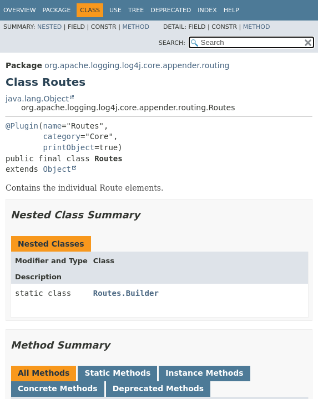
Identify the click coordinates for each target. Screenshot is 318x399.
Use (115, 10)
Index (207, 10)
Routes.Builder (126, 293)
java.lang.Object (37, 98)
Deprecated (170, 10)
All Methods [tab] (43, 373)
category (61, 136)
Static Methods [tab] (117, 373)
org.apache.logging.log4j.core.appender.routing (136, 65)
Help (231, 10)
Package (57, 10)
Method (135, 26)
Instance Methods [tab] (204, 373)
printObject (68, 147)
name (52, 125)
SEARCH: (172, 43)
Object (57, 169)
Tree (136, 10)
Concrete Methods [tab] (58, 388)
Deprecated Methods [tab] (158, 388)
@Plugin (22, 125)
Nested (49, 26)
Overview (19, 10)
